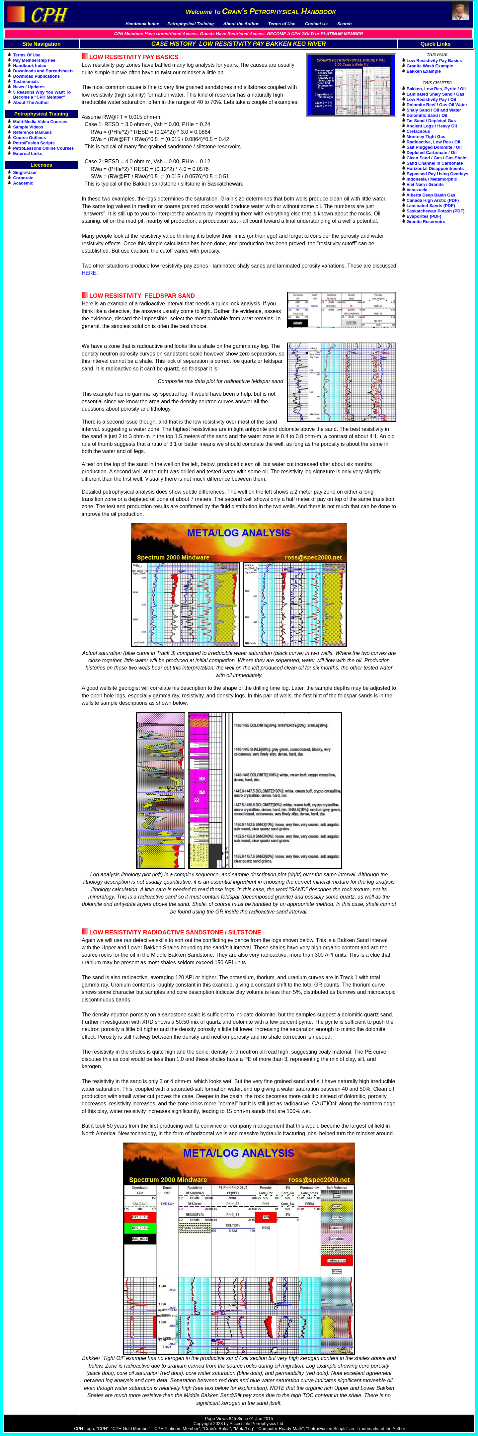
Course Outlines (29, 137)
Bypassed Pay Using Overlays (437, 173)
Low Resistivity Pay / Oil (431, 99)
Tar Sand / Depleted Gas (431, 120)
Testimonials (26, 81)
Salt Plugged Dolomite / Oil (434, 147)
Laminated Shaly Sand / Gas (435, 94)
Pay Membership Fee (34, 60)
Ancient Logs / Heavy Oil (431, 125)
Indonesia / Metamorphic (432, 179)
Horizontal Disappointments (435, 168)
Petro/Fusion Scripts (34, 142)
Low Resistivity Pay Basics (434, 60)
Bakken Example (424, 71)
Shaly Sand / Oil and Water (434, 110)
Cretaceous (418, 131)
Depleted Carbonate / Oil (432, 152)
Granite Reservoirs (426, 221)
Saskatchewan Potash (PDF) (436, 210)
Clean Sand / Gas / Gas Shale (436, 157)
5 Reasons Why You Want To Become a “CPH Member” (42, 95)
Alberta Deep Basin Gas (430, 195)
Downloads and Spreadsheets (43, 70)
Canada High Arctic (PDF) (433, 200)
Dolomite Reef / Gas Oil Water (437, 104)
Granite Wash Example (430, 65)
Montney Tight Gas (426, 136)
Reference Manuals (32, 132)
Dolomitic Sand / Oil (427, 115)
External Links (27, 153)
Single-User (25, 172)
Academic (23, 183)
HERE (89, 273)
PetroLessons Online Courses (43, 148)
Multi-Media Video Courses (40, 121)
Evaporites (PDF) (424, 216)
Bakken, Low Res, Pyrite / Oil (436, 88)
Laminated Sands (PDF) (431, 205)
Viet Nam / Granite (425, 184)
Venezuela (417, 189)
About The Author (31, 102)
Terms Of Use (26, 54)
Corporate (23, 177)
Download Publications (36, 76)
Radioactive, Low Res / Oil (433, 141)
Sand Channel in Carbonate (435, 163)
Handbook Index (29, 65)
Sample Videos (28, 126)
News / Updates (29, 86)
